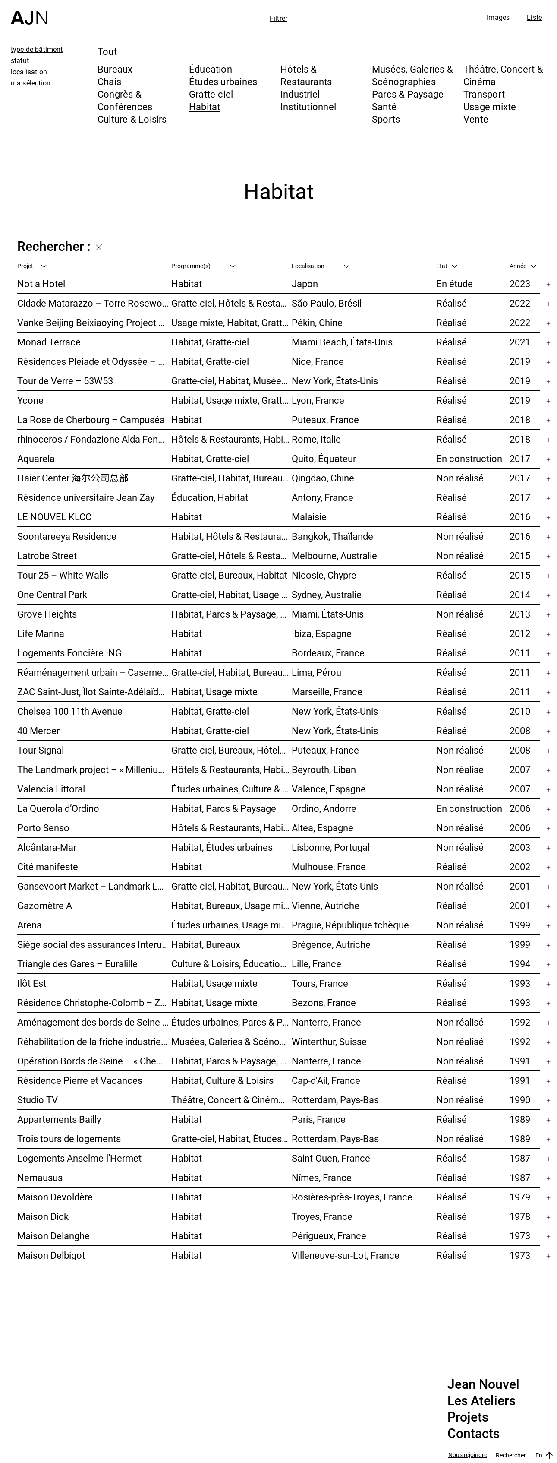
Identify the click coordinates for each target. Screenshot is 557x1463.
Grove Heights (47, 614)
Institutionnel (308, 106)
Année (523, 266)
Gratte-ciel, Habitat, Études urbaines (231, 1138)
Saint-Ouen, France (331, 1158)
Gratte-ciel (211, 94)
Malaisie (309, 516)
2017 (520, 458)
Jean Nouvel (483, 1384)
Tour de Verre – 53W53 (65, 380)
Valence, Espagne (329, 788)
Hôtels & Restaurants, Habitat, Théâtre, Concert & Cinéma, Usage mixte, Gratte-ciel (231, 769)
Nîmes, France (322, 1177)
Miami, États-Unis (328, 614)
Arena (29, 924)
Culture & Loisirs (132, 119)
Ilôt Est (31, 983)
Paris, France (319, 1119)
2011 (520, 652)
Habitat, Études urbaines (222, 847)
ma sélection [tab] (30, 83)
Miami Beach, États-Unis (342, 342)
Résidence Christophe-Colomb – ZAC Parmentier (94, 1002)
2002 (520, 866)
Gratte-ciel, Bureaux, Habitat (229, 575)
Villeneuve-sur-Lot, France (346, 1255)
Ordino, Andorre (324, 808)
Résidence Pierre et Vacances (79, 1080)
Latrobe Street (47, 555)
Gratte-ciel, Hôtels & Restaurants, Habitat (231, 303)
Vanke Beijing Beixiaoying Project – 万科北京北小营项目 (94, 322)
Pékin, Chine (317, 322)
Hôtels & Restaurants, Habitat (231, 827)
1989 (520, 1119)
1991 (520, 1060)
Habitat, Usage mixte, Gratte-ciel (231, 400)
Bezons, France (324, 1002)
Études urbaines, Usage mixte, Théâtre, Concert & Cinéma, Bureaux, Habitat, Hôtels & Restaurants (231, 924)
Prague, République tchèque (350, 924)
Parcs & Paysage (408, 94)
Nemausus (40, 1177)
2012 (520, 633)
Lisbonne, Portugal (331, 847)
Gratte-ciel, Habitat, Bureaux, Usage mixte (231, 478)
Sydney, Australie (327, 594)
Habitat (204, 106)
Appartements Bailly (59, 1119)
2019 (520, 361)
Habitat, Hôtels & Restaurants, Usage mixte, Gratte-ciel (231, 536)
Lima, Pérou (316, 672)
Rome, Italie (316, 439)
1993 (520, 983)
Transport (484, 94)
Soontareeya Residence (66, 536)
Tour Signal (40, 750)
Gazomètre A (44, 905)
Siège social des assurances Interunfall (94, 944)
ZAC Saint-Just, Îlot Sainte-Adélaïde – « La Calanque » (94, 691)
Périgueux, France (329, 1235)
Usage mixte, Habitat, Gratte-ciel (231, 322)
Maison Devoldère (55, 1197)
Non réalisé (460, 478)
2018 (520, 419)
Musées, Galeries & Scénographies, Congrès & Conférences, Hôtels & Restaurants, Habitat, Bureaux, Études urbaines (231, 1041)
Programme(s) (203, 266)
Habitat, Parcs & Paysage (223, 808)
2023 (520, 283)
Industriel (300, 94)
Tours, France (320, 983)
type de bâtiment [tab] (37, 49)
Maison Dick (43, 1216)
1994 (520, 963)
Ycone (30, 400)
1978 (520, 1216)
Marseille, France (327, 691)
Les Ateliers (481, 1401)
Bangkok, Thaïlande (332, 536)
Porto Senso (43, 827)
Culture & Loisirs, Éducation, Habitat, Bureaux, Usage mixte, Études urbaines (231, 963)
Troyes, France (322, 1216)
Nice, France (318, 361)
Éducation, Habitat (209, 497)
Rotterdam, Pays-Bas (335, 1099)
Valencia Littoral (51, 788)
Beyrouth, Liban (324, 769)
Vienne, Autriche (325, 905)
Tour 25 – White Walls (62, 575)
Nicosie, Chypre (324, 575)
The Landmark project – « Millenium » (94, 769)
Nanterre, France (326, 1022)
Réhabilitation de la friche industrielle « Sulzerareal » (94, 1041)
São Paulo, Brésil (327, 303)
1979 (520, 1197)
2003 (520, 847)
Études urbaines (223, 81)
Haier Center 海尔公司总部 (73, 478)
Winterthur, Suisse (329, 1041)
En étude (454, 283)
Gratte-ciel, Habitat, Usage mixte (231, 594)
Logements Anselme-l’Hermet (79, 1158)
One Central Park (52, 594)
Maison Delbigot (51, 1255)
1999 (520, 924)
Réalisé (451, 303)
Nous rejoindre (467, 1455)
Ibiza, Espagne (322, 633)
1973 (520, 1235)
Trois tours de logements (69, 1138)
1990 (520, 1099)
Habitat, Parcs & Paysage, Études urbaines (231, 1060)
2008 (520, 730)
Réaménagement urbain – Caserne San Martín (94, 672)
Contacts (473, 1433)
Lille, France (316, 963)
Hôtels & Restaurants (306, 75)
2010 (520, 711)
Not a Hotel (41, 283)
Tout (107, 51)
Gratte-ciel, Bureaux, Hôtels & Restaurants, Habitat (231, 750)
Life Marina (40, 633)
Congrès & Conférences (125, 100)
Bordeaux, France (328, 652)
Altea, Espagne (322, 827)
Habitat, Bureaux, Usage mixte (231, 905)
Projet (32, 266)
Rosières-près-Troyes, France (352, 1197)
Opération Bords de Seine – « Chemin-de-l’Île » (94, 1060)
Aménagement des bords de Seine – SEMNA (94, 1022)
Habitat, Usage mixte (214, 691)
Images (498, 17)
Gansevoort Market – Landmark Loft (94, 886)
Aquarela (36, 458)
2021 (520, 342)
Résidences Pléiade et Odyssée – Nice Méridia (94, 361)
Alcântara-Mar (46, 847)
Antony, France (322, 497)
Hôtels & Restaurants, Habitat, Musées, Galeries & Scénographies (231, 439)
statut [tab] (20, 60)
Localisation (320, 266)
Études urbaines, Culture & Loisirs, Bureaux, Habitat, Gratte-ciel (231, 788)
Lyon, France (318, 400)
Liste (534, 17)
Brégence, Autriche (331, 944)
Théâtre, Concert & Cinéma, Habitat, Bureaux (231, 1099)
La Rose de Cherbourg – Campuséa (91, 419)
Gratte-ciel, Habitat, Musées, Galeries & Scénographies (231, 380)
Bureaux (115, 69)
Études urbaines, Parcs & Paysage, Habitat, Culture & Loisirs (231, 1022)
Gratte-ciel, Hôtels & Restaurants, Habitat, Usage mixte (231, 555)
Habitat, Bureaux (205, 944)
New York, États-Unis (335, 380)
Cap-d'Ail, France (326, 1080)
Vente (475, 119)
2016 (520, 516)
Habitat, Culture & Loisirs (222, 1080)
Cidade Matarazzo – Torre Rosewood (94, 303)
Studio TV (37, 1099)
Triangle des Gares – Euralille (77, 963)
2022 (520, 303)
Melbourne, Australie (334, 555)
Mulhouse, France (329, 866)
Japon (305, 283)
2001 (520, 886)
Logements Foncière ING (69, 652)
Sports (386, 119)
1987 (520, 1158)
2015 (520, 555)
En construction (469, 458)
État (446, 266)
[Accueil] (29, 12)
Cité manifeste (47, 866)
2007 (520, 769)
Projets (467, 1417)
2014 (520, 594)
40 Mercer (38, 730)
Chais (109, 81)
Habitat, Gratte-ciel (210, 342)
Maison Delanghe (53, 1235)
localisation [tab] (29, 71)
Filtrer (278, 18)
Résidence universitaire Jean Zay (85, 497)
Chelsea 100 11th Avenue (70, 711)
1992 (520, 1022)
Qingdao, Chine (323, 478)
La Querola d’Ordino (58, 808)
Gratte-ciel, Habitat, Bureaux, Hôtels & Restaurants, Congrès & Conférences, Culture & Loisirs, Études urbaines (231, 672)
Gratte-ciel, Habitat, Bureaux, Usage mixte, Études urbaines (231, 886)
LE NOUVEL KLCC (54, 516)
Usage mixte (489, 106)
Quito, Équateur (324, 458)
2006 (520, 808)
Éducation (210, 69)
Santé (384, 106)
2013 (520, 614)
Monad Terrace (49, 342)
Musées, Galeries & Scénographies (412, 75)
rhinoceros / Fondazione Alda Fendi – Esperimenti (94, 439)
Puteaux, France (325, 419)
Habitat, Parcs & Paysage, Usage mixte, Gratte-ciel (231, 614)
